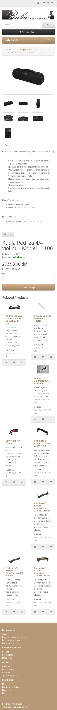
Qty (3, 273)
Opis (7, 145)
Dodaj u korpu (28, 287)
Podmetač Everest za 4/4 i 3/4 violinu (43, 443)
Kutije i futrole (26, 49)
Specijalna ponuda (10, 675)
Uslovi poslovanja (10, 643)
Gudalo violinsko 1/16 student (42, 381)
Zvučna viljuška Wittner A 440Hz (42, 318)
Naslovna (9, 49)
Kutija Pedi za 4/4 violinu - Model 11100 (22, 52)
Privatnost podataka (11, 640)
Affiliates (6, 672)
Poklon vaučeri (8, 669)
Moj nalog (6, 684)
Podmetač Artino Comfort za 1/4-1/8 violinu (42, 572)
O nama (5, 634)
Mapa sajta (7, 658)
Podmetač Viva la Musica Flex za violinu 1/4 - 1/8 (14, 319)
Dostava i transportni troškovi (15, 637)
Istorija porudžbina (10, 687)
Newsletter (7, 693)
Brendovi (6, 666)
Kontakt (5, 652)
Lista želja (6, 690)
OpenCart (17, 704)
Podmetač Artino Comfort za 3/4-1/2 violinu (42, 507)
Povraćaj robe (8, 655)
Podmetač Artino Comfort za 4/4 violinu (14, 572)
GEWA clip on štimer (12, 442)
